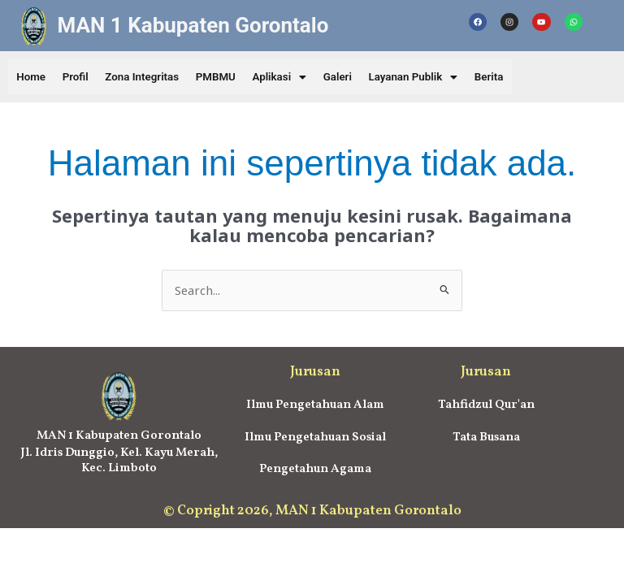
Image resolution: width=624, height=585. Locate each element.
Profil (82, 77)
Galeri (364, 77)
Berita (525, 77)
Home (33, 77)
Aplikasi (301, 77)
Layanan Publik (444, 77)
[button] (301, 77)
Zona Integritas (153, 77)
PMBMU (233, 77)
